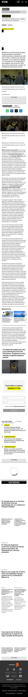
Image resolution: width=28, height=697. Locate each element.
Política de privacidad (12, 690)
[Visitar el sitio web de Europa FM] (14, 676)
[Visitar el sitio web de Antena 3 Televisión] (7, 669)
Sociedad (14, 482)
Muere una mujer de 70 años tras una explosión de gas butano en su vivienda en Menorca (13, 574)
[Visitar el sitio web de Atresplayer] (11, 680)
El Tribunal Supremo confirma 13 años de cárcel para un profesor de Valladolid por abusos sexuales (12, 548)
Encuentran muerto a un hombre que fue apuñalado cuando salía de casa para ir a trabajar (7, 592)
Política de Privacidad (19, 406)
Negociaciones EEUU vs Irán (8, 1)
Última (18, 4)
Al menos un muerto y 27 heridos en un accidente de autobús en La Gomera (20, 649)
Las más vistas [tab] (7, 421)
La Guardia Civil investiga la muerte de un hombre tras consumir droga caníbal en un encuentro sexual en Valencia (20, 522)
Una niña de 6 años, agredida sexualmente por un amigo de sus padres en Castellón (14, 440)
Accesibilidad (19, 693)
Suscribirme (14, 410)
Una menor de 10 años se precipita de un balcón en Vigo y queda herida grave (12, 634)
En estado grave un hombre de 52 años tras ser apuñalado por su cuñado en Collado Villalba (13, 504)
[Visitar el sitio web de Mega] (14, 673)
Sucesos (10, 25)
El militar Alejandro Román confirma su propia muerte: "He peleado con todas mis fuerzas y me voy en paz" (14, 429)
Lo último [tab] (18, 421)
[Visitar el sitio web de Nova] (7, 673)
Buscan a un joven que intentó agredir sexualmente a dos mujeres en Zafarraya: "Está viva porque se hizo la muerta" (14, 451)
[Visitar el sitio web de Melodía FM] (20, 676)
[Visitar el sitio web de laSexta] (14, 669)
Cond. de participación (11, 693)
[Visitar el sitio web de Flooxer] (19, 680)
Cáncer (6, 425)
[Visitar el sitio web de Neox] (20, 669)
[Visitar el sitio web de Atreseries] (20, 673)
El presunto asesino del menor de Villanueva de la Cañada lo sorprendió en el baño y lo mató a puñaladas (7, 650)
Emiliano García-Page (19, 1)
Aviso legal (4, 690)
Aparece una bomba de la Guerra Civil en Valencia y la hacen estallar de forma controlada (6, 521)
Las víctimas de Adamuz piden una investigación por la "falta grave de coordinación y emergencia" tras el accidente (20, 592)
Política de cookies (22, 690)
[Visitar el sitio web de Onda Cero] (7, 676)
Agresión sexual (10, 437)
